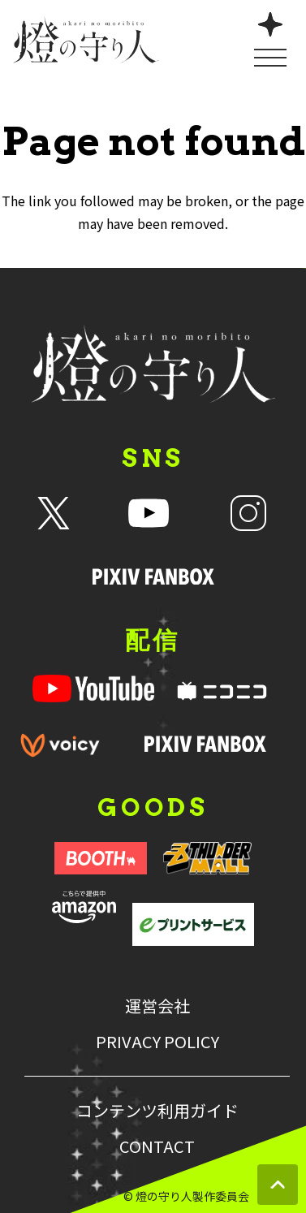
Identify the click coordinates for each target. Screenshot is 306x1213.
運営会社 (157, 1006)
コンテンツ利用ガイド (157, 1110)
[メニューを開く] (270, 37)
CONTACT (157, 1146)
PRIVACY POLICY (157, 1041)
